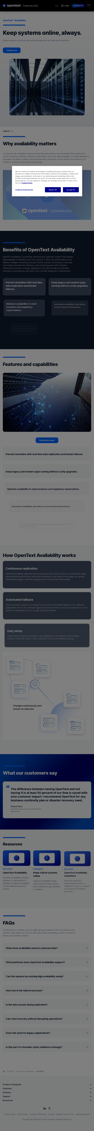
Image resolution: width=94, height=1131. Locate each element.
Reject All (53, 190)
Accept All (71, 190)
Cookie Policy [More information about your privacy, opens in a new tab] (26, 183)
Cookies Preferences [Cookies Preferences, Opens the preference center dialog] (24, 190)
